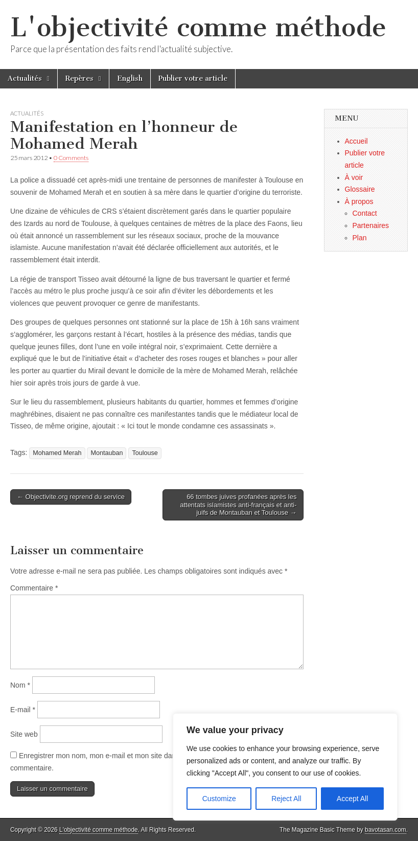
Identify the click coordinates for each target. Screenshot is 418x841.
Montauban (106, 453)
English (130, 78)
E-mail (22, 710)
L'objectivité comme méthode (198, 27)
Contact (365, 213)
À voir (354, 177)
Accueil (356, 141)
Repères (79, 78)
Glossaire (360, 189)
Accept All (352, 798)
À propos (359, 201)
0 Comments (71, 158)
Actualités (25, 78)
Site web (24, 734)
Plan (360, 238)
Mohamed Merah (57, 453)
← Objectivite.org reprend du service (71, 497)
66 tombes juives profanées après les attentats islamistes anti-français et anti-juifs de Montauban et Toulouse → (238, 504)
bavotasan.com (385, 829)
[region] (285, 767)
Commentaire (34, 588)
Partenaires (371, 225)
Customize (219, 798)
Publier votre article (192, 78)
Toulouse (144, 453)
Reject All (286, 798)
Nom (20, 685)
